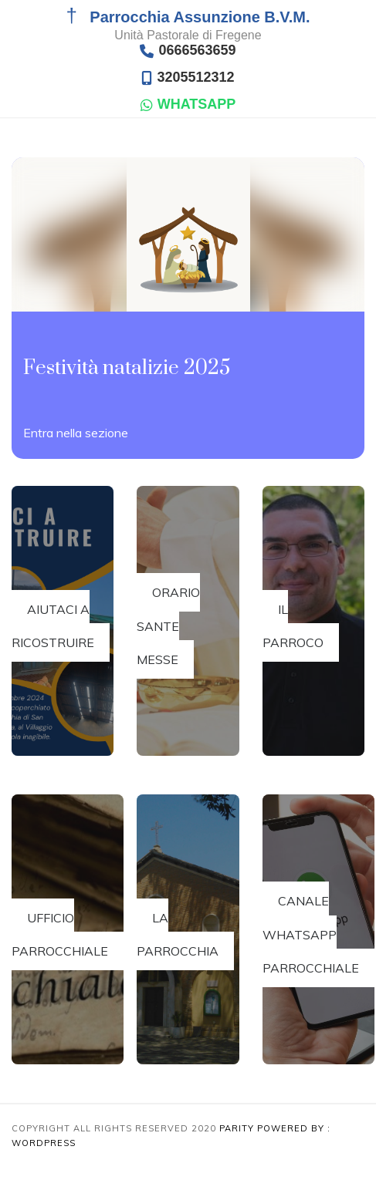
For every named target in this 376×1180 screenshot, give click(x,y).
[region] (170, 1117)
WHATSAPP (188, 104)
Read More (75, 431)
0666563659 (187, 50)
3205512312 (187, 77)
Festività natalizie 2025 (126, 368)
